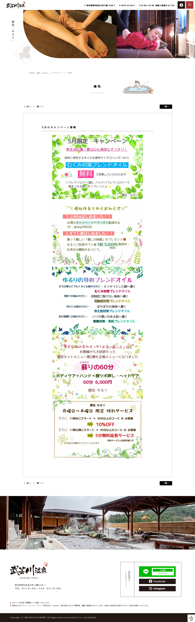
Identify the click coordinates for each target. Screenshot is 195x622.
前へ (38, 107)
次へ (30, 107)
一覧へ (166, 107)
